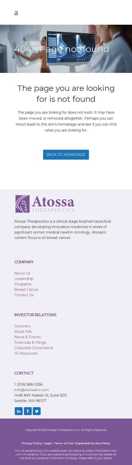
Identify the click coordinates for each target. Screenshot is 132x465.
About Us (22, 273)
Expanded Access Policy (92, 443)
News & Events (27, 337)
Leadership (23, 278)
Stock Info (23, 331)
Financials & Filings (30, 342)
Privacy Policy (32, 443)
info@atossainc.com (31, 390)
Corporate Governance (33, 348)
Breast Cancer (26, 289)
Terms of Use (63, 443)
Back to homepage (66, 154)
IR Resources (25, 353)
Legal (47, 443)
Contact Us (23, 295)
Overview (22, 326)
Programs (22, 284)
